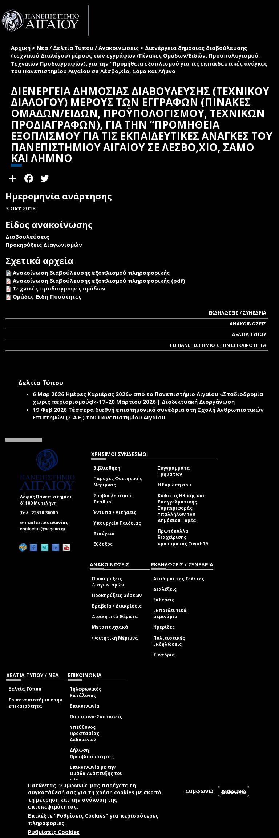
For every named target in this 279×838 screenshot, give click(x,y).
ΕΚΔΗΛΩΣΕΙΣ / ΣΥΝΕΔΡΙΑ (237, 312)
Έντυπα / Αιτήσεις (114, 512)
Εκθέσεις (163, 600)
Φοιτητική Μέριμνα (115, 638)
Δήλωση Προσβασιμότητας (92, 753)
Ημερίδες (164, 627)
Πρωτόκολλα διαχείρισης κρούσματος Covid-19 (183, 537)
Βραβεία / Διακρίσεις (117, 606)
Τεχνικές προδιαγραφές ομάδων (59, 288)
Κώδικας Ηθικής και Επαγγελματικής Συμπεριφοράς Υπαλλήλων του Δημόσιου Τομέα (181, 508)
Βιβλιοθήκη (106, 468)
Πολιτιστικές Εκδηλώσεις (169, 641)
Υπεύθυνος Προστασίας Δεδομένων (84, 733)
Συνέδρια (164, 655)
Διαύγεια (104, 533)
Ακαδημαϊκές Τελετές (178, 579)
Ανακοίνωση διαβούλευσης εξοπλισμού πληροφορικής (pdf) (99, 280)
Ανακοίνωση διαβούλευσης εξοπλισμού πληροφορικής (91, 272)
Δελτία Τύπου (24, 689)
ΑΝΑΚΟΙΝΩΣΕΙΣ (248, 323)
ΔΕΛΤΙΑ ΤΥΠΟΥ (249, 334)
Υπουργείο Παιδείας (117, 523)
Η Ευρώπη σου (174, 485)
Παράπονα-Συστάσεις (96, 717)
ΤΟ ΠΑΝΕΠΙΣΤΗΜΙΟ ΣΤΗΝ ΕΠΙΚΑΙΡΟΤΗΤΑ (217, 345)
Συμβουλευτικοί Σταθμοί (112, 499)
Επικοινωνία (85, 706)
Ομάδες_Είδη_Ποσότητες (47, 296)
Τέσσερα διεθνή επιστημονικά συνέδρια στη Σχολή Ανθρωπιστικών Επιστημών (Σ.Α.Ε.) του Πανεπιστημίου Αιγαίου (148, 413)
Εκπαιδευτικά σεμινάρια (170, 613)
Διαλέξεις (165, 589)
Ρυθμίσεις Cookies (54, 831)
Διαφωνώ (233, 791)
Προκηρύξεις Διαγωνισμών (108, 582)
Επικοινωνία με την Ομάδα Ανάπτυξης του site (96, 773)
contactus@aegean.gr (45, 528)
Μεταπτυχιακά (110, 627)
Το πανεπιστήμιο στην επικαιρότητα (35, 703)
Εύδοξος (103, 544)
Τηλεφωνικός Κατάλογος (85, 692)
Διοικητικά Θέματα (115, 616)
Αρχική (21, 47)
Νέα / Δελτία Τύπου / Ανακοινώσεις (88, 47)
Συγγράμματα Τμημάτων (174, 471)
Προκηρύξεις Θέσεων (117, 595)
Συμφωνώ (199, 791)
